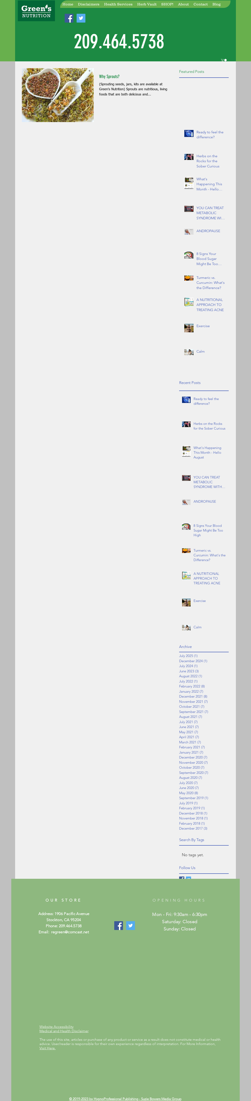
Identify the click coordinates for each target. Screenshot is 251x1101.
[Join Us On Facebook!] (69, 18)
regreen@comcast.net (70, 932)
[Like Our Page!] (118, 925)
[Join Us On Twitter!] (81, 18)
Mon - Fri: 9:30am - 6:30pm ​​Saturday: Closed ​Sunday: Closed (179, 922)
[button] (224, 60)
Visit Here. (47, 1048)
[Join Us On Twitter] (130, 925)
